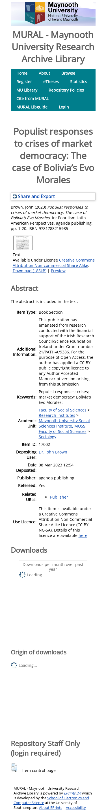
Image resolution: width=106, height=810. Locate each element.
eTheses (51, 81)
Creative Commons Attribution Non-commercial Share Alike (54, 262)
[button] (14, 767)
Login (64, 107)
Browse (68, 73)
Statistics (78, 81)
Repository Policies (66, 90)
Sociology (47, 436)
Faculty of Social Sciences (62, 410)
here (83, 535)
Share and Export (34, 196)
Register (24, 81)
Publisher (59, 497)
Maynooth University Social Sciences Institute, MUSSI (64, 423)
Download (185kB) (29, 270)
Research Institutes (57, 415)
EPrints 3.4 (72, 793)
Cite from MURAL (32, 98)
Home (21, 73)
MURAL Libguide (31, 107)
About (44, 73)
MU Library (26, 90)
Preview (58, 270)
